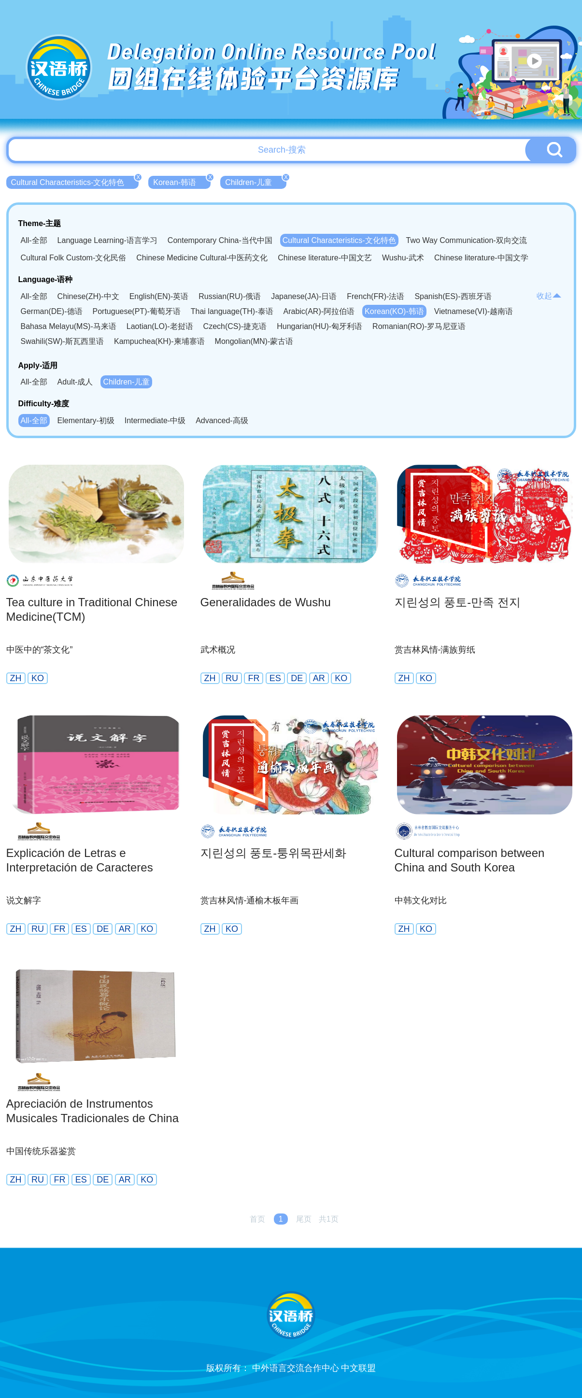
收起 (549, 296)
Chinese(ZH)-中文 (88, 296)
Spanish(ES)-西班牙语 (452, 296)
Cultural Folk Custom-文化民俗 (74, 258)
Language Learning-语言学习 (107, 240)
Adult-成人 (75, 382)
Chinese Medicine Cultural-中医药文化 (202, 258)
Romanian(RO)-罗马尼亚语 (419, 326)
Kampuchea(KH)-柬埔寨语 (159, 341)
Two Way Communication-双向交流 (466, 240)
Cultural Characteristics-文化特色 (75, 181)
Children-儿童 (255, 181)
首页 (257, 1219)
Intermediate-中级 (155, 420)
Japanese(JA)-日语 (304, 296)
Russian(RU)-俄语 (230, 296)
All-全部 (34, 240)
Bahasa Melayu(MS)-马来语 (68, 326)
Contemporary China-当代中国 (220, 240)
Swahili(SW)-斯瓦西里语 (62, 341)
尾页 (304, 1219)
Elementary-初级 (85, 420)
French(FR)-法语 (375, 296)
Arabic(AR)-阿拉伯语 (319, 311)
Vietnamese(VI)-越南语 (473, 311)
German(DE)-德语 (52, 311)
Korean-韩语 (182, 181)
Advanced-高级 (222, 420)
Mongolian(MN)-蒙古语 (254, 341)
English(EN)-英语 (159, 296)
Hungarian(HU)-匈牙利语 (319, 326)
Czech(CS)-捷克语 (235, 326)
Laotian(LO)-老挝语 (160, 326)
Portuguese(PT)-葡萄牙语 (137, 311)
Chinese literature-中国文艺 (325, 258)
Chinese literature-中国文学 (481, 258)
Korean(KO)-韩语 (394, 311)
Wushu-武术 (403, 258)
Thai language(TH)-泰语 (232, 311)
